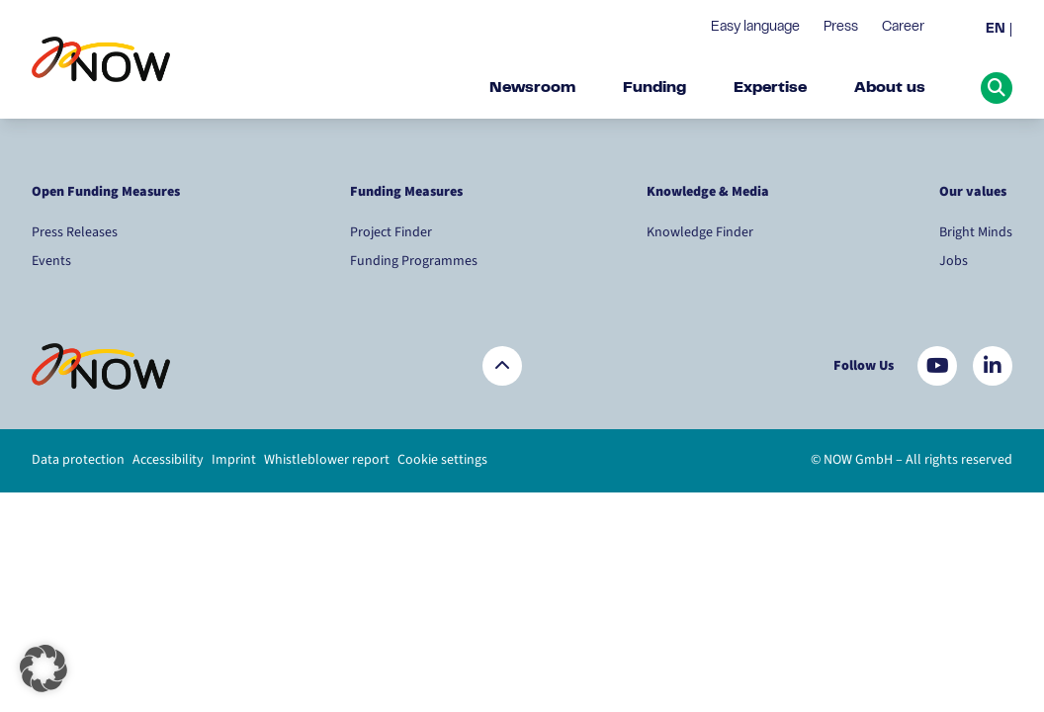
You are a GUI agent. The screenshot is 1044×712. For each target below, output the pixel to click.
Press (841, 28)
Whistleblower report (327, 460)
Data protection (78, 460)
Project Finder (391, 232)
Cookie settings (442, 460)
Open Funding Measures (106, 192)
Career (903, 28)
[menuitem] (998, 30)
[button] (43, 668)
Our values (974, 192)
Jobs (953, 261)
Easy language (755, 28)
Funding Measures (406, 192)
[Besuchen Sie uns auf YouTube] (937, 366)
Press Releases (75, 232)
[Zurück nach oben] (502, 366)
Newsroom (532, 88)
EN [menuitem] (995, 30)
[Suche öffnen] (996, 88)
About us (889, 88)
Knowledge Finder (700, 232)
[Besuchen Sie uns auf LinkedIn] (992, 366)
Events (51, 261)
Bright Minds (975, 232)
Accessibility (168, 460)
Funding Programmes (414, 261)
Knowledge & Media (708, 192)
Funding (654, 88)
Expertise (770, 88)
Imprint (234, 460)
